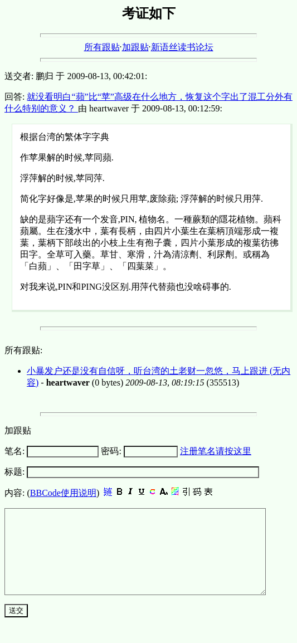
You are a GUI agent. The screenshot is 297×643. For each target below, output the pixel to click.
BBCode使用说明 (63, 493)
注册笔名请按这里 (215, 451)
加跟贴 (135, 47)
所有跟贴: (23, 350)
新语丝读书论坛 (182, 47)
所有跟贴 (102, 47)
